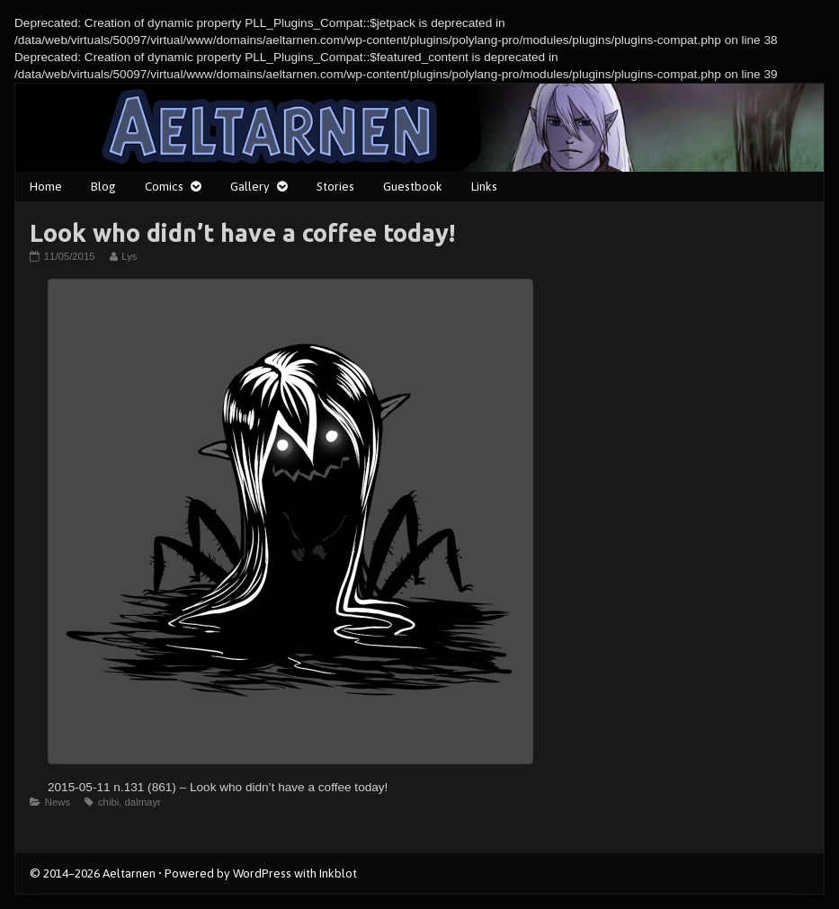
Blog (103, 186)
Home (46, 186)
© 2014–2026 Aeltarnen (93, 873)
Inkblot (338, 873)
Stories (335, 186)
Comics (164, 186)
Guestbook (412, 186)
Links (484, 186)
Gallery (250, 186)
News (57, 802)
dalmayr (143, 802)
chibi (108, 802)
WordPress (262, 873)
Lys (128, 256)
